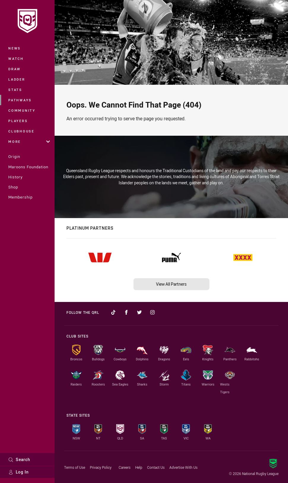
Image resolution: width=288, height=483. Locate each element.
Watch (16, 58)
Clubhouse (21, 131)
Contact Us (156, 467)
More (29, 141)
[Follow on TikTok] (113, 312)
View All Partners (171, 284)
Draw (14, 69)
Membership (20, 197)
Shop (13, 187)
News (14, 48)
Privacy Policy (101, 467)
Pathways (20, 100)
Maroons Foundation (28, 166)
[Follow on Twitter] (139, 312)
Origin (14, 156)
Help (138, 467)
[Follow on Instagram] (152, 312)
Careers (125, 467)
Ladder (16, 79)
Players (18, 121)
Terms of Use (74, 467)
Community (22, 110)
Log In (18, 472)
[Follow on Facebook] (126, 312)
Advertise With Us (183, 467)
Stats (15, 89)
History (15, 177)
